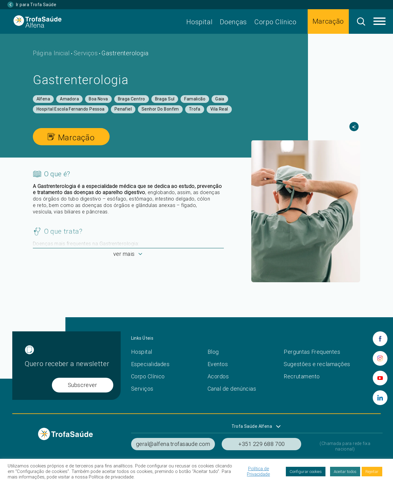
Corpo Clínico (275, 22)
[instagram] (380, 358)
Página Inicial (51, 53)
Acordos (218, 376)
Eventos (218, 364)
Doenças (233, 22)
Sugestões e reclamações (317, 364)
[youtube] (380, 378)
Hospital (199, 22)
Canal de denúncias (232, 388)
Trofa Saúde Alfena (252, 426)
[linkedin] (380, 397)
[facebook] (380, 338)
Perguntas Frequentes (312, 351)
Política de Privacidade (258, 471)
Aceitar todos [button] (345, 471)
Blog (213, 351)
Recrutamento (302, 376)
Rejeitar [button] (372, 471)
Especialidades (150, 364)
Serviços (86, 53)
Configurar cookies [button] (306, 471)
